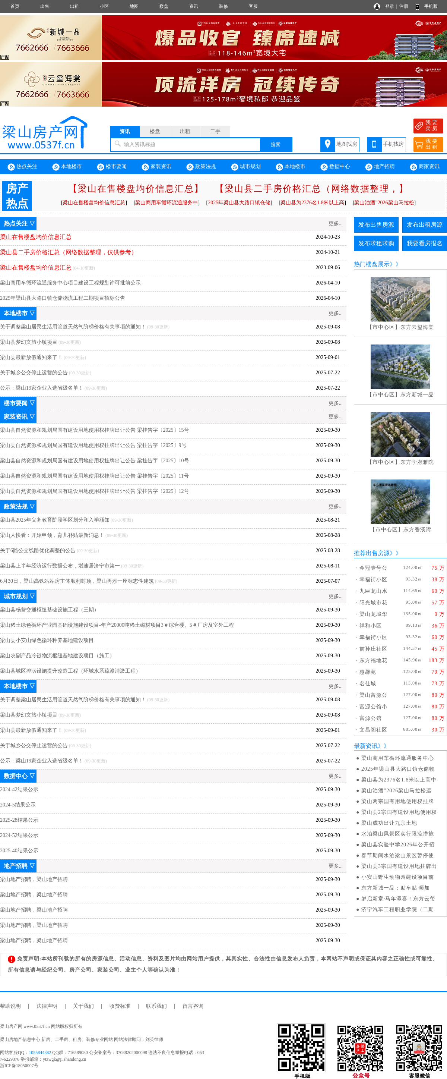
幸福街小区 (373, 579)
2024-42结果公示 (19, 789)
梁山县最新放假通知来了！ (31, 357)
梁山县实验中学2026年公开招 (398, 844)
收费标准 (120, 1006)
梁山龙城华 (373, 614)
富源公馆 (370, 718)
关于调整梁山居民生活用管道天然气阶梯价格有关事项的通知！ (73, 327)
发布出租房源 (425, 224)
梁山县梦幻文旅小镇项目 (28, 342)
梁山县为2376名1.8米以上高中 (399, 780)
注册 (403, 6)
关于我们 (83, 1006)
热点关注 (22, 167)
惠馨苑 (367, 672)
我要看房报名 (425, 243)
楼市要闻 (112, 167)
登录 (389, 6)
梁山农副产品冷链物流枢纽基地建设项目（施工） (57, 655)
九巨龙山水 (373, 591)
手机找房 (393, 144)
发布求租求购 (376, 243)
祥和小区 (370, 626)
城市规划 (246, 167)
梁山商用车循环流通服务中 (166, 202)
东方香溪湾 (417, 529)
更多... (336, 223)
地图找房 (346, 144)
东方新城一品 (417, 394)
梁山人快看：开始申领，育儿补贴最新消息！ (52, 535)
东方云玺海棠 (417, 327)
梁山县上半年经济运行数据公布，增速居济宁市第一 (60, 566)
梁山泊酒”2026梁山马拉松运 (396, 790)
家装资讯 (156, 167)
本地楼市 (67, 167)
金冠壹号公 (373, 568)
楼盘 (163, 6)
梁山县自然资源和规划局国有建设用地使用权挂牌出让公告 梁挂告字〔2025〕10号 (94, 460)
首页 (14, 6)
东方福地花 (373, 660)
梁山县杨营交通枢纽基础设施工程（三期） (49, 610)
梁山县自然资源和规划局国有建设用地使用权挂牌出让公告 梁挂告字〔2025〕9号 (93, 445)
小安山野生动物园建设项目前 (397, 877)
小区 (104, 6)
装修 (223, 6)
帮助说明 (10, 1006)
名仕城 (367, 683)
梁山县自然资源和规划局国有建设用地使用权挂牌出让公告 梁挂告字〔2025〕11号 (94, 476)
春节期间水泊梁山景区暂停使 (397, 855)
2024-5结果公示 (18, 805)
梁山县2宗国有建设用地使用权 (399, 812)
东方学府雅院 (417, 462)
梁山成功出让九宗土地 (389, 823)
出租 (74, 6)
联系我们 (156, 1006)
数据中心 (335, 167)
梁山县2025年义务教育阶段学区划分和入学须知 (55, 520)
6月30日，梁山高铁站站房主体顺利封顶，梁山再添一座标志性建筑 (77, 581)
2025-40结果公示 (19, 850)
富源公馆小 (373, 707)
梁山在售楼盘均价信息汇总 (94, 202)
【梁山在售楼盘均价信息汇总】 (136, 189)
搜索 (275, 144)
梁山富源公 (373, 695)
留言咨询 (193, 1006)
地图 (134, 6)
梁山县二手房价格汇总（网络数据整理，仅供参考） (68, 252)
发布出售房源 (376, 224)
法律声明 (47, 1006)
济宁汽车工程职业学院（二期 (397, 909)
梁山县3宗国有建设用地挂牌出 (399, 866)
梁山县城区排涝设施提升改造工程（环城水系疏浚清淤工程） (70, 671)
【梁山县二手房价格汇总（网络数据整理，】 (312, 189)
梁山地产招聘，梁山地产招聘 (34, 879)
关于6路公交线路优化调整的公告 (38, 550)
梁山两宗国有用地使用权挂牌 (397, 801)
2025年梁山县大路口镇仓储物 (398, 769)
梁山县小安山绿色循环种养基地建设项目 (47, 640)
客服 (253, 6)
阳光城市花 (373, 602)
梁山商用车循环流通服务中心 (397, 758)
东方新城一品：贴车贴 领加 (395, 888)
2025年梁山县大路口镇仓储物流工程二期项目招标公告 (62, 298)
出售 (44, 6)
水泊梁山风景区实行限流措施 (397, 834)
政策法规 (201, 167)
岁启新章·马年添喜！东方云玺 (398, 899)
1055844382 (40, 1052)
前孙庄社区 (373, 649)
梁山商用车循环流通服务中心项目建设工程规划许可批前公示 (70, 283)
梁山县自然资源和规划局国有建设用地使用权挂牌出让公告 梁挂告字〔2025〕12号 (94, 491)
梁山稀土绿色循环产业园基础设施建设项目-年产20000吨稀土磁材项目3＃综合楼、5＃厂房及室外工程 (117, 625)
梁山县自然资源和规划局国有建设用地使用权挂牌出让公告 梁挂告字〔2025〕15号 (94, 430)
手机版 (431, 6)
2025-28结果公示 (19, 820)
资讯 (193, 6)
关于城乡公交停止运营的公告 (34, 372)
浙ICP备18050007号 (19, 1065)
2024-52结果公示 (19, 835)
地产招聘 (380, 167)
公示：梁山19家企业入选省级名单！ (41, 388)
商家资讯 (425, 167)
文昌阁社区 (373, 730)
